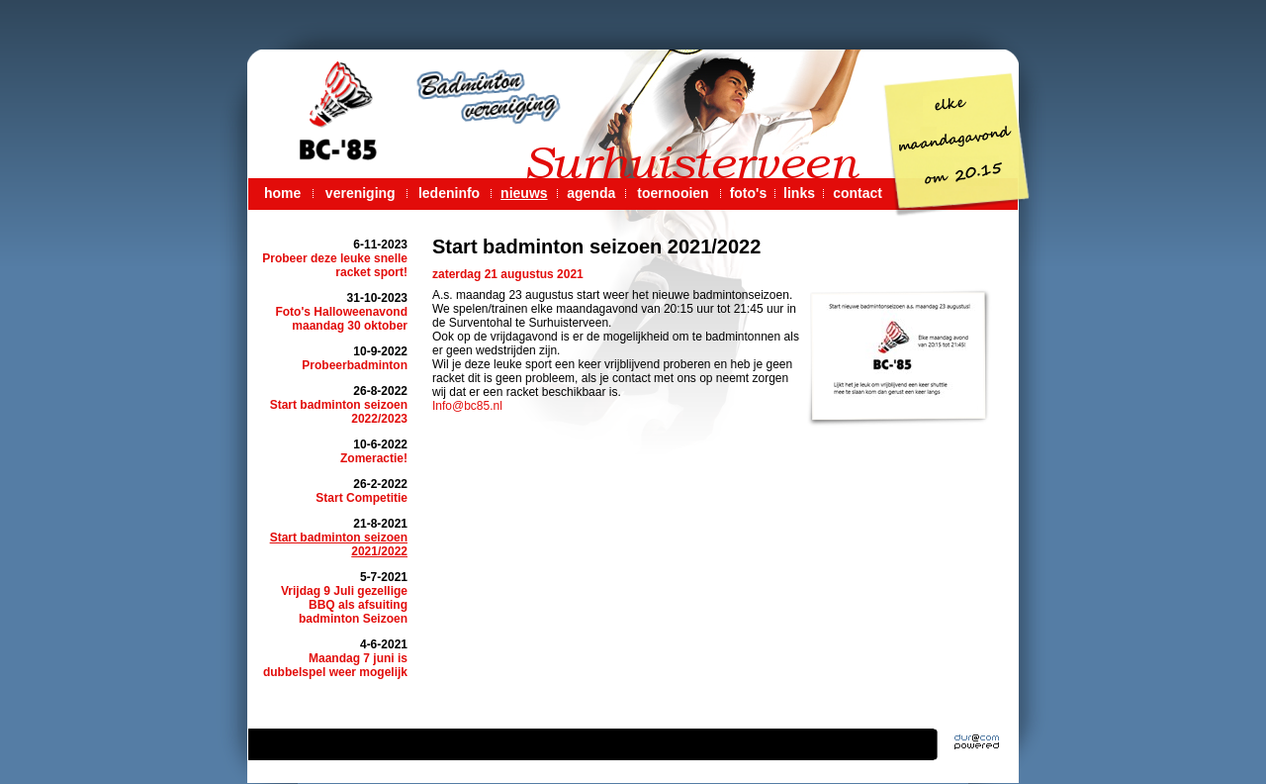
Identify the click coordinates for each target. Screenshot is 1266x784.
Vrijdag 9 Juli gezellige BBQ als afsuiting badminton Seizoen (344, 605)
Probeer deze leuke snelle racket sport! (334, 265)
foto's (749, 193)
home (282, 193)
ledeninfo (449, 193)
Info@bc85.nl (467, 406)
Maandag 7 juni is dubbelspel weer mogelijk (335, 665)
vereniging (360, 193)
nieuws (523, 193)
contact (857, 193)
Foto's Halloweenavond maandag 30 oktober (341, 319)
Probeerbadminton (354, 365)
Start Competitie (361, 498)
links (799, 193)
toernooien (672, 193)
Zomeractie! (373, 458)
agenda (591, 193)
